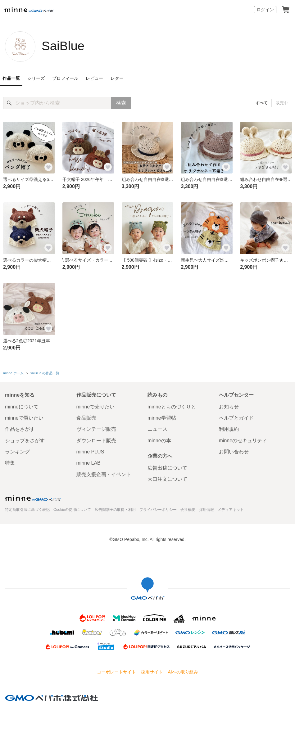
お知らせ (229, 406)
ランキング (17, 451)
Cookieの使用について (72, 509)
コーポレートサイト (116, 671)
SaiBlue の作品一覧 (45, 373)
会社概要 (187, 509)
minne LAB (88, 463)
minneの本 (159, 440)
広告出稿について (167, 468)
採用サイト (152, 671)
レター (117, 78)
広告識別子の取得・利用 (115, 509)
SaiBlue (63, 46)
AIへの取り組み (183, 671)
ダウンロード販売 (96, 440)
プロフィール (65, 78)
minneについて (22, 406)
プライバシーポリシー (158, 509)
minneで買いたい (24, 418)
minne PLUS (90, 451)
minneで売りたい (95, 406)
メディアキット (231, 509)
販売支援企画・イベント (103, 474)
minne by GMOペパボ (29, 10)
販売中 (282, 103)
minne (33, 498)
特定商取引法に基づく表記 (27, 509)
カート (286, 10)
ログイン (265, 9)
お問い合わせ (234, 451)
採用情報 (206, 509)
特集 (10, 463)
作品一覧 (11, 78)
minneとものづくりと (172, 406)
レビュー (94, 78)
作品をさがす (20, 429)
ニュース (157, 429)
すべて (262, 103)
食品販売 (86, 418)
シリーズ (36, 78)
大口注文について (167, 479)
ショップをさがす (25, 440)
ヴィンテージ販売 (96, 429)
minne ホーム (13, 373)
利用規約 (229, 429)
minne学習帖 (162, 418)
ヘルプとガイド (236, 418)
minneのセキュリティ (243, 440)
